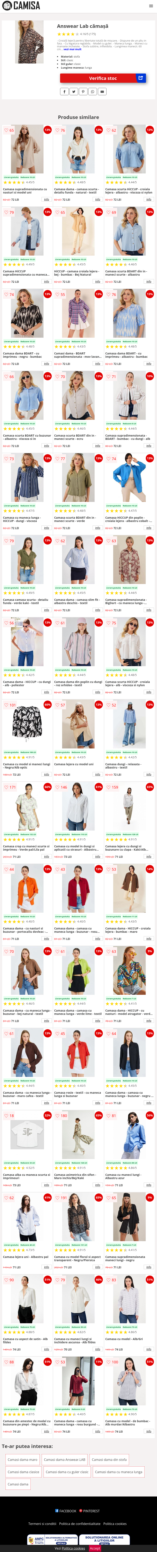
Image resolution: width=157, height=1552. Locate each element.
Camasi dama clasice (23, 1472)
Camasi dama (18, 1484)
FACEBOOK (65, 1511)
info (46, 199)
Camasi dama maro (22, 1459)
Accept (95, 1548)
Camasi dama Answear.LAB (64, 1459)
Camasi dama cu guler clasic (67, 1472)
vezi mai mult (73, 49)
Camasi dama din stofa (109, 1459)
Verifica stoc (117, 78)
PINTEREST (89, 1511)
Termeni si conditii (42, 1523)
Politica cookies (115, 1523)
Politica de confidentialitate (80, 1523)
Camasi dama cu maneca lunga (118, 1472)
